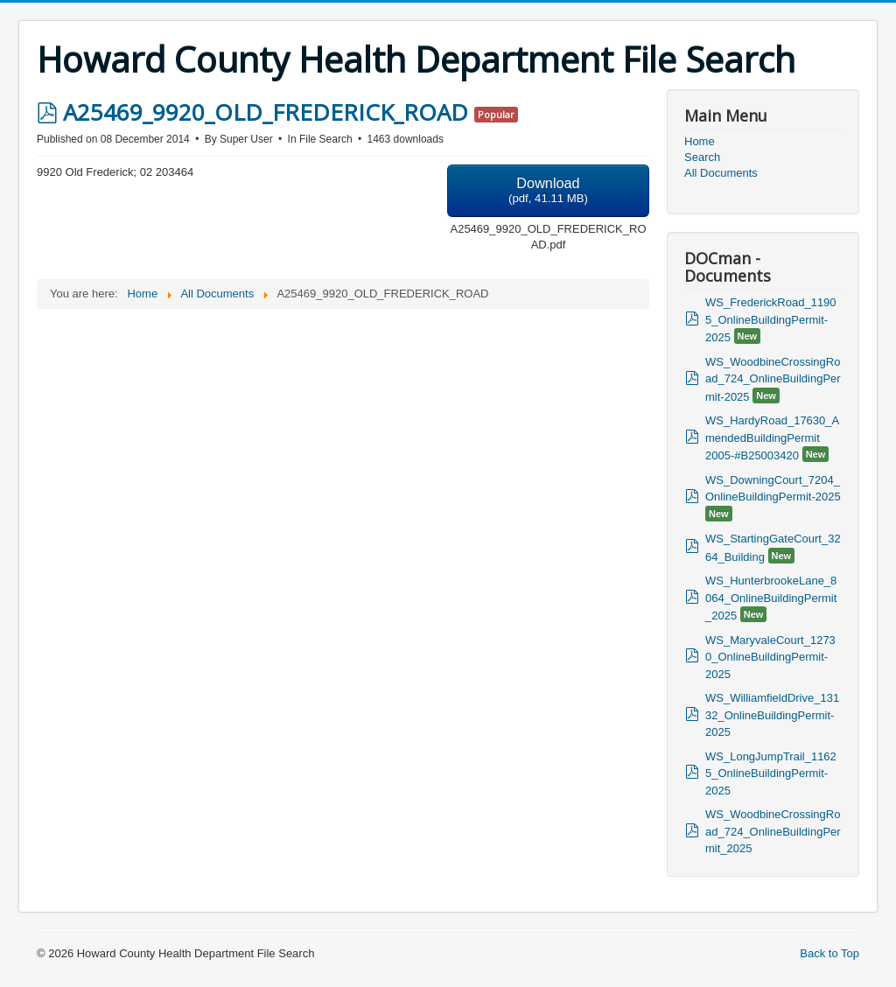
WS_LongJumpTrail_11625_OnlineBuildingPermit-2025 (770, 773)
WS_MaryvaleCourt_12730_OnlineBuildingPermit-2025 (770, 657)
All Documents (721, 172)
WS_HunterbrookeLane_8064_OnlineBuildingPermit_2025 (770, 598)
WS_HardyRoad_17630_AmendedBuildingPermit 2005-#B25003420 (772, 438)
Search (702, 157)
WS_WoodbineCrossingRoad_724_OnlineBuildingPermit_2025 (773, 831)
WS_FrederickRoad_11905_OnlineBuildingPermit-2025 (770, 320)
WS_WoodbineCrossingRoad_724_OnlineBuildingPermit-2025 (773, 379)
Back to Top (829, 953)
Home (699, 141)
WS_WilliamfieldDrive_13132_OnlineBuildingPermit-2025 (772, 714)
